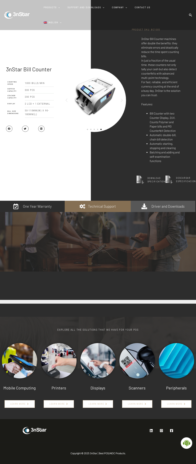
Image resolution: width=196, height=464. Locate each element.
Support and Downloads (85, 7)
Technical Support (102, 206)
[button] (190, 15)
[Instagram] (161, 431)
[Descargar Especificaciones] (169, 179)
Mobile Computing (19, 387)
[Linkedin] (151, 431)
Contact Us (142, 7)
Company (118, 7)
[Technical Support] (82, 206)
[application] (57, 7)
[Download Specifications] (140, 180)
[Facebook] (171, 431)
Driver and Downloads (168, 206)
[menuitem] (53, 22)
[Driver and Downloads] (144, 206)
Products (51, 7)
